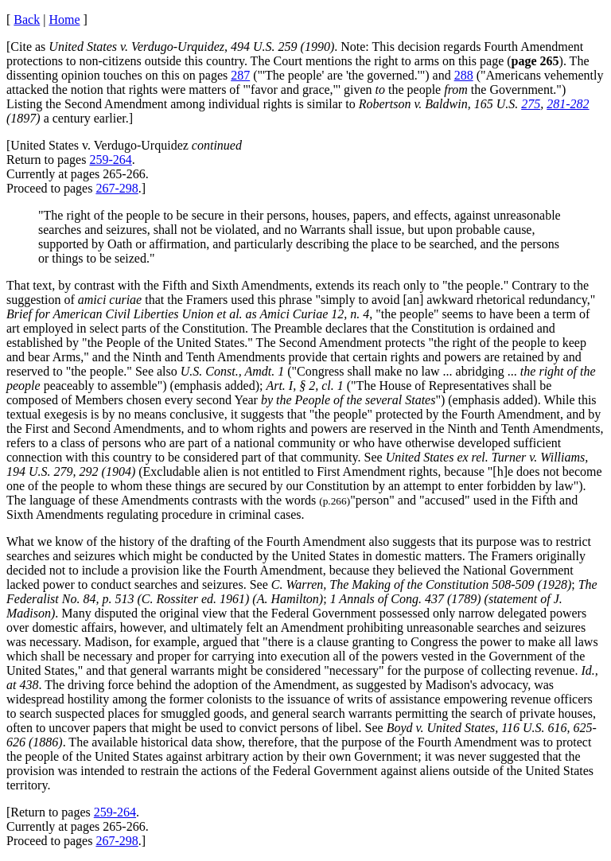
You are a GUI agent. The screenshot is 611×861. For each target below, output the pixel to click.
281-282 (568, 104)
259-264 (110, 159)
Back (27, 19)
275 (530, 104)
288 (463, 75)
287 (240, 75)
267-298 (116, 188)
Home (64, 19)
